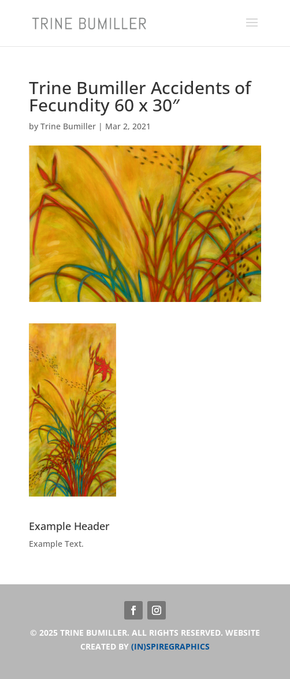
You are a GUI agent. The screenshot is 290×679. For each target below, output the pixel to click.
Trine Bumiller (68, 126)
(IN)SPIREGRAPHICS (170, 646)
